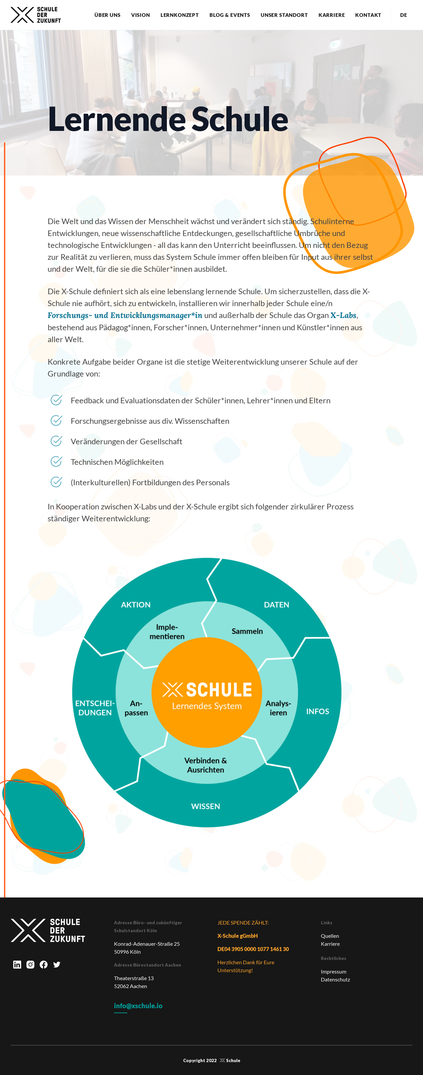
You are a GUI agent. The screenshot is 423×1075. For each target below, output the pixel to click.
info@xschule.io (138, 1006)
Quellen (330, 936)
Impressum (333, 971)
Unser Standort (284, 15)
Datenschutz (335, 979)
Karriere (332, 15)
